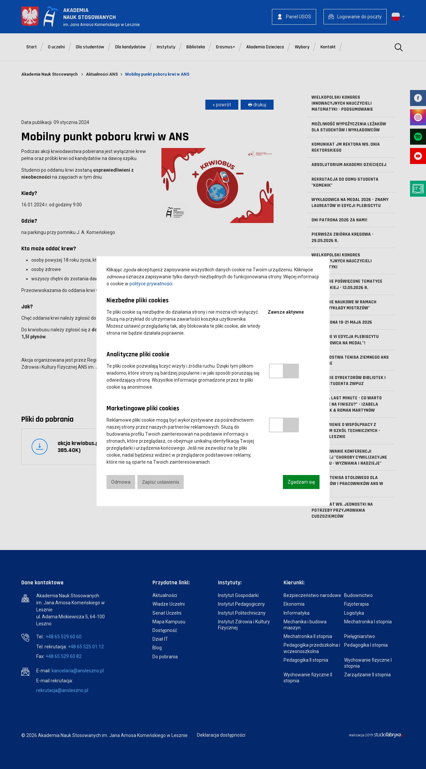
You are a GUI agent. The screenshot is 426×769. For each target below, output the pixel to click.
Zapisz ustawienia (160, 482)
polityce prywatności (150, 283)
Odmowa (120, 482)
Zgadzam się (301, 482)
